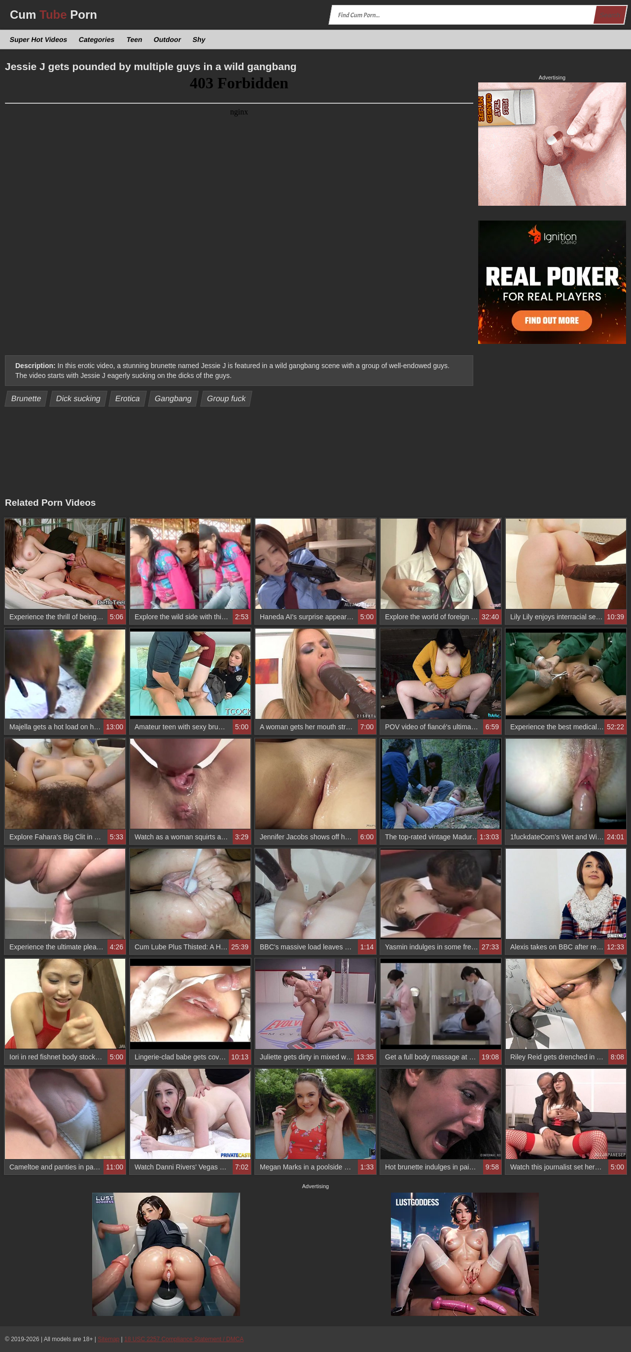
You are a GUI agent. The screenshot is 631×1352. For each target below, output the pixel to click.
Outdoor (167, 39)
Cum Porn (53, 14)
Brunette (26, 398)
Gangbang (173, 398)
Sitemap (108, 1339)
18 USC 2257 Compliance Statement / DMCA (184, 1339)
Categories (96, 39)
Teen (134, 39)
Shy (199, 39)
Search (610, 15)
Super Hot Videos (38, 39)
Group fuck (226, 398)
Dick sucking (79, 398)
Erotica (128, 398)
